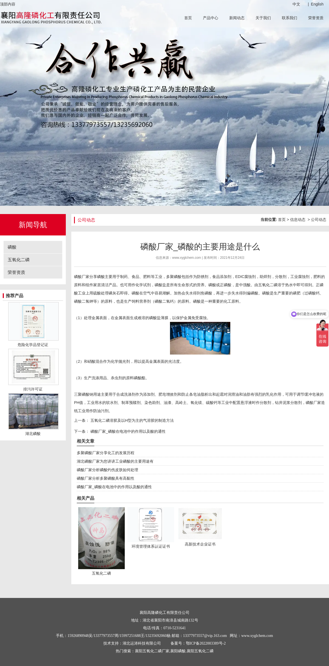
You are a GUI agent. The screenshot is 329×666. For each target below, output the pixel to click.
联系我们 (289, 18)
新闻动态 (237, 18)
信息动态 (297, 219)
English (317, 4)
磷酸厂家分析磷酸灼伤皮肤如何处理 (107, 470)
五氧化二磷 (19, 259)
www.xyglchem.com (186, 258)
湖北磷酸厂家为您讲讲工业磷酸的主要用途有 (115, 461)
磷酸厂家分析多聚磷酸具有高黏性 (105, 478)
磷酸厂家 (81, 276)
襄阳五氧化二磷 (200, 651)
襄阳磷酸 (178, 651)
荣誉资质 (316, 18)
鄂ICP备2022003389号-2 (206, 643)
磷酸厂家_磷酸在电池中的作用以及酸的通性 (127, 431)
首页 (188, 18)
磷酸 (12, 247)
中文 (296, 4)
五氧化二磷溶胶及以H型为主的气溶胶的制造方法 (131, 420)
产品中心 (210, 18)
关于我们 (263, 18)
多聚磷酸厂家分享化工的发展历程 (105, 453)
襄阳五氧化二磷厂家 (152, 651)
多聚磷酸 (173, 276)
